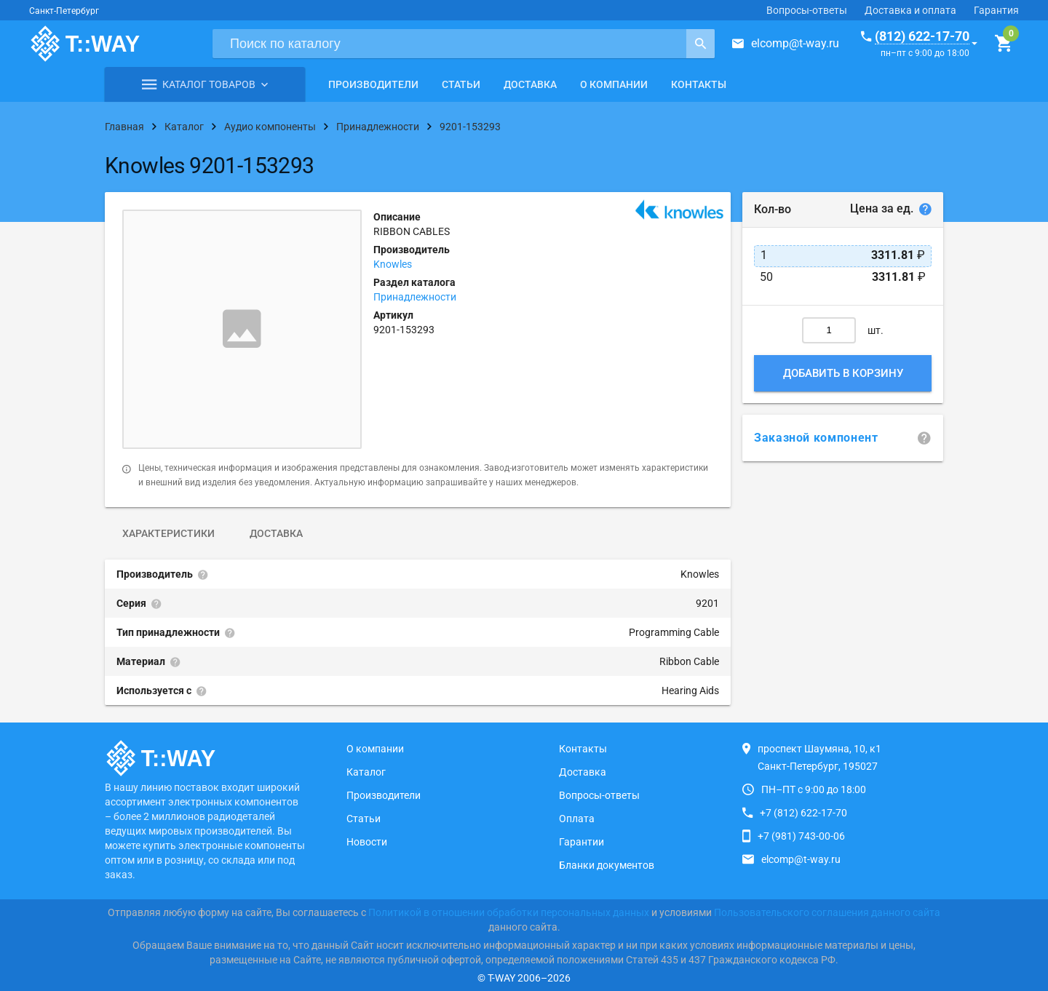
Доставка (530, 84)
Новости (366, 842)
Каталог (366, 772)
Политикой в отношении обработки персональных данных (508, 912)
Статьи (461, 84)
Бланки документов (606, 865)
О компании (614, 84)
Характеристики (168, 533)
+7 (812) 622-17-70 (803, 813)
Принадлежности (414, 297)
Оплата (577, 818)
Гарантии (581, 842)
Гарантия (996, 10)
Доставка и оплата (910, 10)
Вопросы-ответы (806, 10)
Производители (373, 84)
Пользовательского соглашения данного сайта (827, 912)
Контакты (698, 84)
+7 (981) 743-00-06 (801, 836)
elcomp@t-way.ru (795, 43)
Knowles (392, 264)
